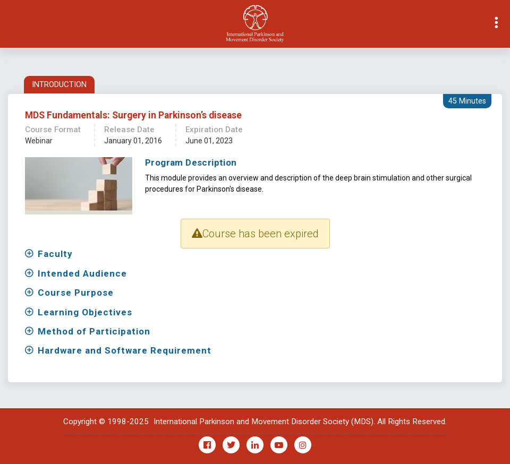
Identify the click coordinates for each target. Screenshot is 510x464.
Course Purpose (76, 292)
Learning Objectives (85, 312)
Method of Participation (94, 331)
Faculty (55, 253)
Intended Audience (82, 273)
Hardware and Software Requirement (124, 350)
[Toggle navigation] (8, 24)
